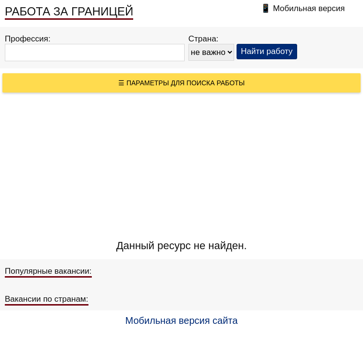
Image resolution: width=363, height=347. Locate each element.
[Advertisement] (181, 164)
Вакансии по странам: (46, 299)
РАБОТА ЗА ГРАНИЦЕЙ (69, 11)
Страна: (203, 38)
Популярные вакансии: (48, 271)
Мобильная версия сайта (181, 320)
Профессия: (27, 38)
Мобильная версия (309, 8)
